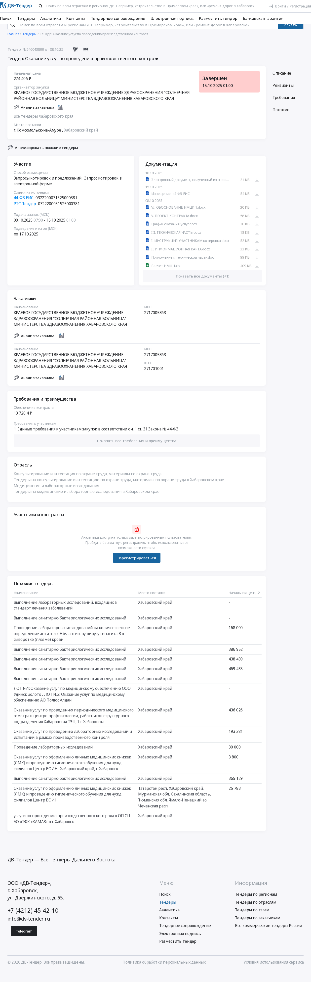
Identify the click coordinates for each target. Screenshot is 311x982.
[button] (136, 451)
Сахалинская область (190, 804)
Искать (290, 35)
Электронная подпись (172, 18)
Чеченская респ (153, 816)
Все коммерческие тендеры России (268, 936)
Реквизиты (282, 96)
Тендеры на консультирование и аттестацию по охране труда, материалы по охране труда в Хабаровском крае (118, 490)
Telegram (24, 941)
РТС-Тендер (24, 214)
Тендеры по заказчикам (257, 928)
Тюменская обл (152, 810)
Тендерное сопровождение (118, 18)
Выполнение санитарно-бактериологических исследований (69, 628)
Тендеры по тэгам (252, 921)
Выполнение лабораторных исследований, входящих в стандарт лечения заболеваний (65, 616)
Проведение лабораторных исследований (52, 757)
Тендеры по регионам (256, 905)
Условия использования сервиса (273, 973)
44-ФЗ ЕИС (23, 208)
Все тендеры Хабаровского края (43, 127)
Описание (281, 84)
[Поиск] (40, 6)
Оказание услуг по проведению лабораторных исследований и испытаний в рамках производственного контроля (72, 745)
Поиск (5, 18)
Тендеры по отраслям (255, 913)
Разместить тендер (218, 18)
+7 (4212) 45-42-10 (33, 921)
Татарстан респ (152, 799)
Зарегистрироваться (136, 568)
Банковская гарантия (263, 18)
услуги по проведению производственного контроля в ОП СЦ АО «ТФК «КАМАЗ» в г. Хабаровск (71, 829)
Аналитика (50, 18)
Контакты (75, 18)
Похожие (280, 120)
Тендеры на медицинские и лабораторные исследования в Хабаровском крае (86, 502)
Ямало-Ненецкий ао (187, 810)
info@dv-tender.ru (28, 929)
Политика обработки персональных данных (163, 973)
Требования (283, 108)
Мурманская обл (153, 804)
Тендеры (26, 18)
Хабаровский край (81, 140)
